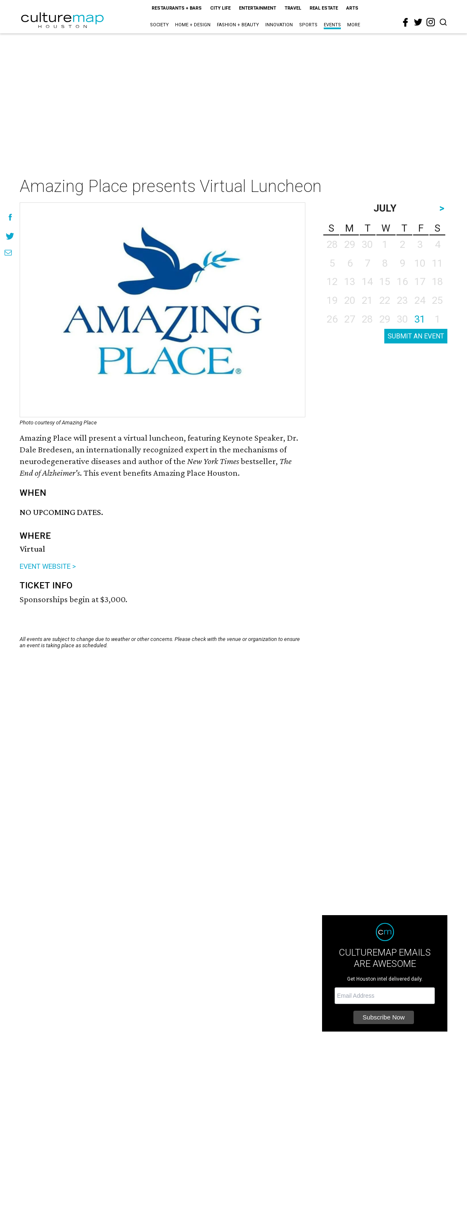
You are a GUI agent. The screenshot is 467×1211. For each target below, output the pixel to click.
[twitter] (418, 22)
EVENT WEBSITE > (48, 566)
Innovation (279, 25)
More (353, 25)
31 (419, 319)
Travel (292, 8)
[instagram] (430, 22)
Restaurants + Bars (177, 8)
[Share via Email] (8, 252)
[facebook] (405, 22)
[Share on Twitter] (10, 236)
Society (159, 25)
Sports (308, 25)
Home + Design (193, 25)
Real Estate (324, 8)
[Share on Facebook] (10, 217)
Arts (352, 8)
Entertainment (257, 8)
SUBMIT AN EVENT (416, 336)
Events (332, 25)
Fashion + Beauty (238, 25)
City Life (220, 8)
